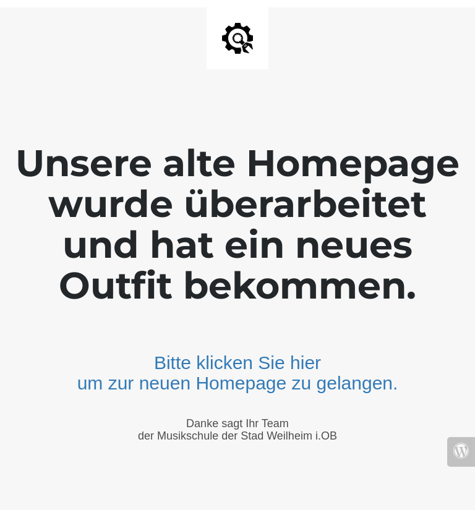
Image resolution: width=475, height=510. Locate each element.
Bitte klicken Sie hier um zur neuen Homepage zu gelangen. (237, 372)
